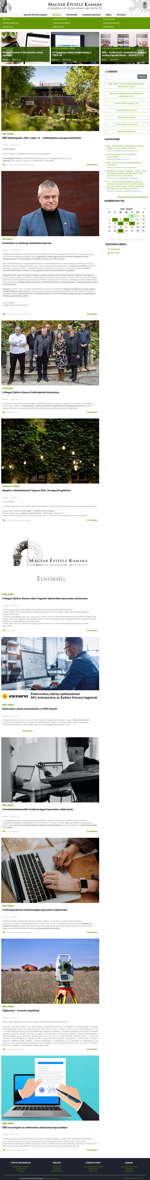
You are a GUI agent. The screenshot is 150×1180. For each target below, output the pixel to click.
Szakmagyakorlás (92, 15)
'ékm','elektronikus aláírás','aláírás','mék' (17, 1150)
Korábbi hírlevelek (57, 1171)
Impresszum (93, 1171)
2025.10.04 (15, 716)
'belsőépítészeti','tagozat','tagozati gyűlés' (18, 520)
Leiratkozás (57, 1169)
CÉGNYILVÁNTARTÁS (126, 117)
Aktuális (56, 15)
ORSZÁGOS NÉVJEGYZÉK (126, 110)
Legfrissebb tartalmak (111, 23)
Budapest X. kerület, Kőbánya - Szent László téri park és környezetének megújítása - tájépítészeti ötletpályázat (127, 173)
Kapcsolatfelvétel (51, 1178)
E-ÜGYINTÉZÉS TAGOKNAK (126, 125)
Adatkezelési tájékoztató (21, 1167)
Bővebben (92, 165)
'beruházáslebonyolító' (12, 831)
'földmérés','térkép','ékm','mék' (14, 1049)
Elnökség (7, 388)
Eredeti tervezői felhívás (61, 23)
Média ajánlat (93, 1169)
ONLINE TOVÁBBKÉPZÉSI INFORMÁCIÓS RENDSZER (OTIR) (126, 95)
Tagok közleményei (60, 19)
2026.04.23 (15, 498)
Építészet (121, 15)
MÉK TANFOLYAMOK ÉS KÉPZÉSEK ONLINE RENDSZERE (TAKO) (126, 85)
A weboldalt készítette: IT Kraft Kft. (133, 1178)
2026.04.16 (15, 399)
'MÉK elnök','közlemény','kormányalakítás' (18, 314)
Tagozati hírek (7, 27)
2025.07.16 (15, 816)
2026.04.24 (15, 250)
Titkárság (21, 1171)
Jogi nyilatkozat (21, 1169)
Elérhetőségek (108, 27)
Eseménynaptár (109, 19)
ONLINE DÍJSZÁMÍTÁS (126, 132)
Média (109, 15)
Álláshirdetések (58, 27)
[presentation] (9, 52)
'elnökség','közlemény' (12, 412)
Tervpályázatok (134, 178)
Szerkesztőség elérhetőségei (93, 1167)
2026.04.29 (67, 60)
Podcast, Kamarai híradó (116, 48)
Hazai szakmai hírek (63, 48)
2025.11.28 (15, 1135)
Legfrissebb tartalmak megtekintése (132, 197)
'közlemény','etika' (10, 631)
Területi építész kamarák (129, 1167)
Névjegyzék (129, 1169)
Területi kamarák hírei (10, 23)
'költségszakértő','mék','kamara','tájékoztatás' (18, 932)
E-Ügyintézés (129, 1171)
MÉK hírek (6, 19)
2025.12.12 (16, 60)
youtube (114, 253)
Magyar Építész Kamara (35, 15)
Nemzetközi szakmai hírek (132, 191)
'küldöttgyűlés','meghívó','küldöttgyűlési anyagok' (20, 165)
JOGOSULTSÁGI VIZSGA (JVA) (126, 103)
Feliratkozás (57, 1167)
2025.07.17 (15, 917)
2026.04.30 (114, 60)
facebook (114, 249)
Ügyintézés (71, 15)
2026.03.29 (15, 606)
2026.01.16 (15, 1018)
